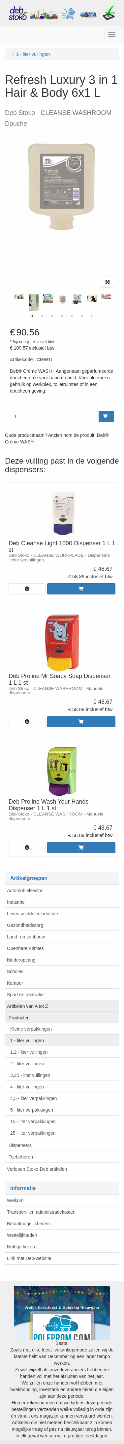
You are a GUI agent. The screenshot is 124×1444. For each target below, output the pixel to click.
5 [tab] (72, 316)
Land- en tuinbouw (26, 936)
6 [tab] (81, 316)
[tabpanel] (63, 299)
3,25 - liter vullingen (30, 1075)
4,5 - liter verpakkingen (33, 1098)
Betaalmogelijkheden (28, 1223)
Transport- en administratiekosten (41, 1212)
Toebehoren (21, 1156)
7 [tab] (91, 316)
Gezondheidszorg (25, 925)
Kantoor (15, 983)
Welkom (15, 1200)
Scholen (15, 971)
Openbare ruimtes (25, 948)
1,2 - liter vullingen (29, 1052)
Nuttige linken (21, 1246)
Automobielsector (25, 890)
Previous (8, 302)
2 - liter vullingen (27, 1063)
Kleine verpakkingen (31, 1029)
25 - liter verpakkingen (33, 1133)
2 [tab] (42, 316)
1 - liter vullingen (27, 1040)
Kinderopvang (21, 960)
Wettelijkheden (22, 1235)
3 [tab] (52, 316)
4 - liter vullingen (27, 1086)
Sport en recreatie (25, 994)
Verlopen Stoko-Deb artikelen (37, 1169)
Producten (19, 1017)
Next (115, 302)
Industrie (16, 902)
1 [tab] (32, 316)
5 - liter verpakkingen (31, 1110)
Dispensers (20, 1145)
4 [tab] (62, 316)
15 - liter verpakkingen (33, 1121)
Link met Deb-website (29, 1258)
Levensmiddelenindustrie (32, 913)
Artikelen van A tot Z (27, 1006)
